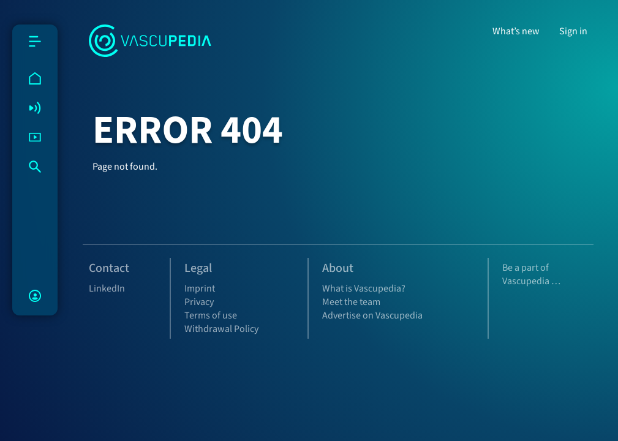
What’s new (516, 31)
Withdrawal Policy (221, 329)
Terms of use (210, 315)
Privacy (199, 302)
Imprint (199, 288)
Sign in (573, 31)
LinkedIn (107, 288)
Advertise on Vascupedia (372, 315)
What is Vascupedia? (363, 288)
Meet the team (351, 302)
